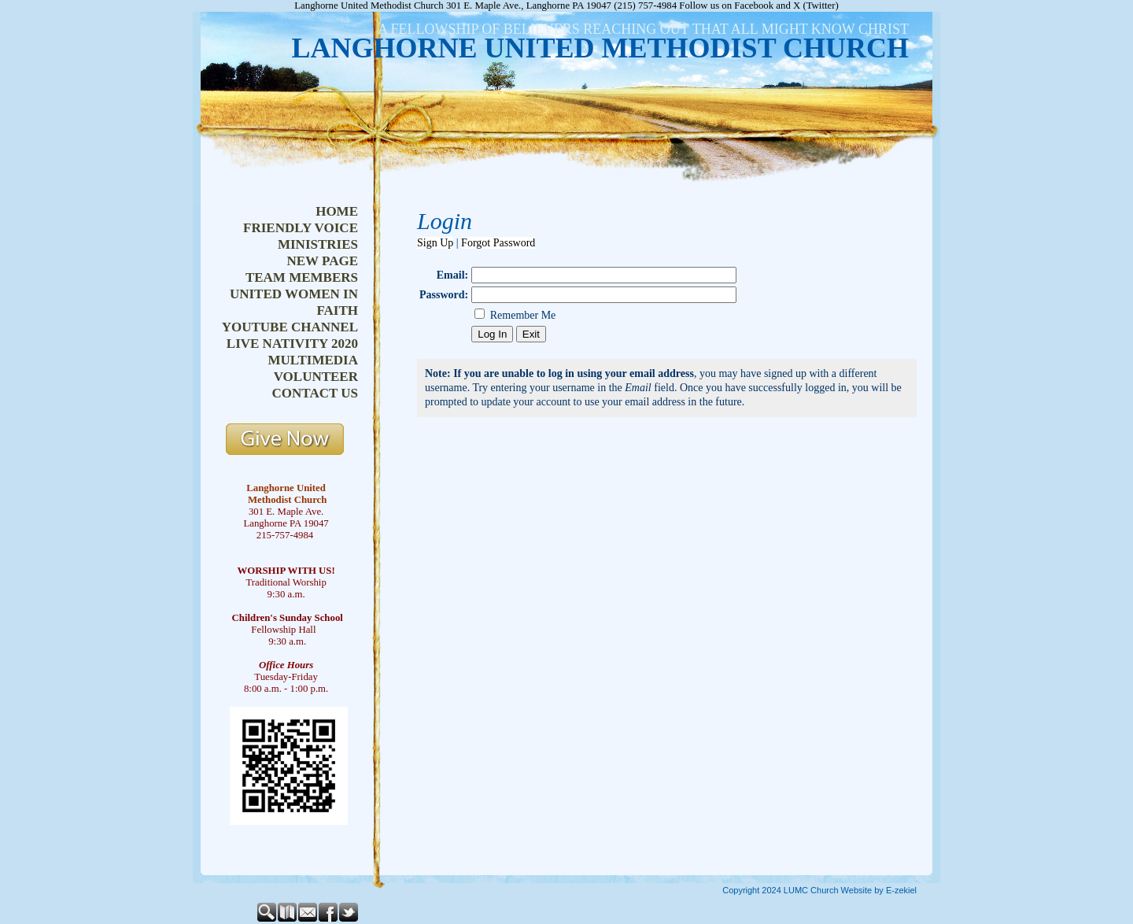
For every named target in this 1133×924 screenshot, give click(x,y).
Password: (443, 295)
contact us (315, 393)
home (337, 211)
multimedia (313, 360)
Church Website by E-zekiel (863, 890)
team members (301, 277)
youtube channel (290, 327)
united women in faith (294, 302)
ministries (318, 244)
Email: (452, 275)
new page (322, 260)
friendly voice (300, 227)
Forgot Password (498, 243)
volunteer (316, 376)
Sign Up (435, 243)
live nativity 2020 (292, 343)
